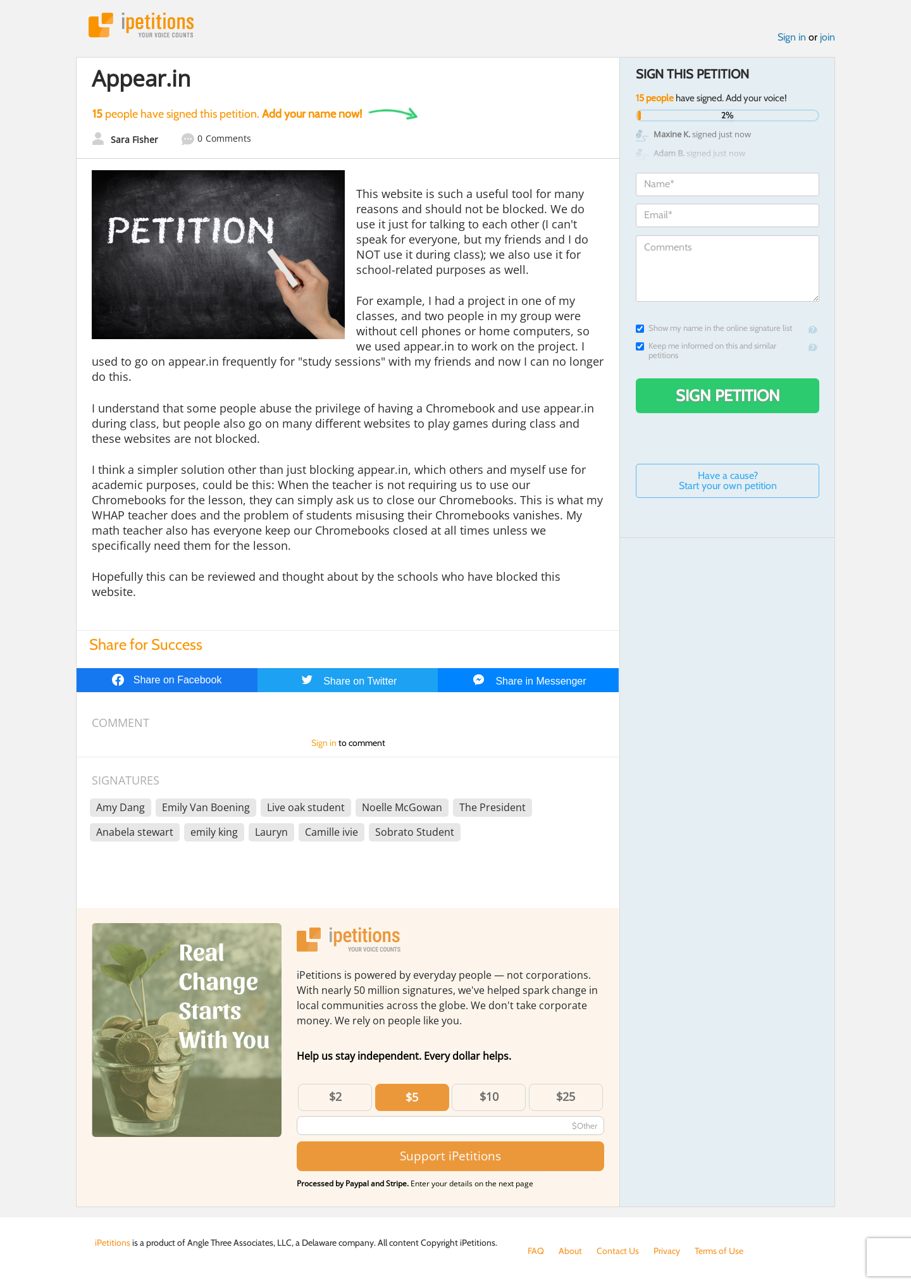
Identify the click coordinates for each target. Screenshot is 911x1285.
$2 (335, 1096)
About (570, 1251)
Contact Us (618, 1251)
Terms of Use (719, 1251)
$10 (489, 1096)
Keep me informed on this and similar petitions (706, 350)
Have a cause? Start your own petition (728, 480)
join (827, 37)
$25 (565, 1096)
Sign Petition (728, 395)
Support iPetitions (450, 1155)
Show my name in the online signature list (714, 328)
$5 (412, 1097)
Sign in (792, 37)
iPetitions (141, 25)
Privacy (667, 1251)
